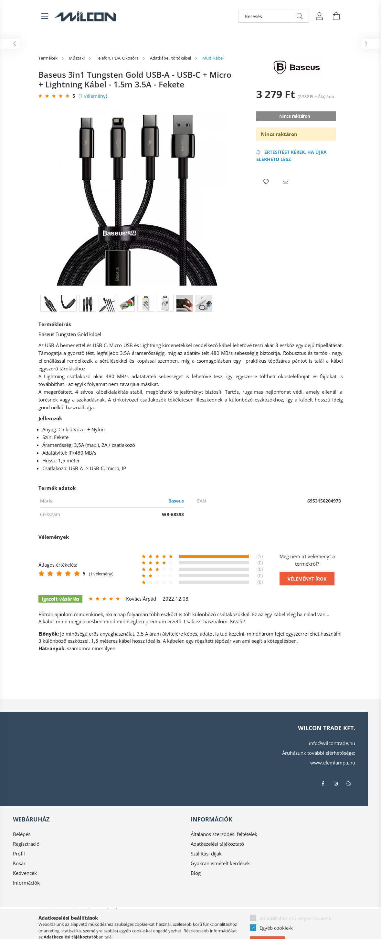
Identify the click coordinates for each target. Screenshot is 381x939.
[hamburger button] (44, 16)
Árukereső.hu (124, 931)
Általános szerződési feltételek (224, 834)
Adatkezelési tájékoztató (217, 844)
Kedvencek (25, 873)
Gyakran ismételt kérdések (220, 863)
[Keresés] (273, 16)
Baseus (176, 501)
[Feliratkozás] (296, 155)
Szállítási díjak (206, 853)
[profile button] (319, 16)
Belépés (21, 834)
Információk (26, 883)
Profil (19, 853)
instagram (335, 783)
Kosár (19, 863)
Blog (196, 873)
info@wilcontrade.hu (332, 743)
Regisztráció (26, 844)
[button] (265, 181)
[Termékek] (48, 58)
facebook (322, 783)
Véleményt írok (307, 579)
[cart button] (336, 16)
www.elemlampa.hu (332, 762)
